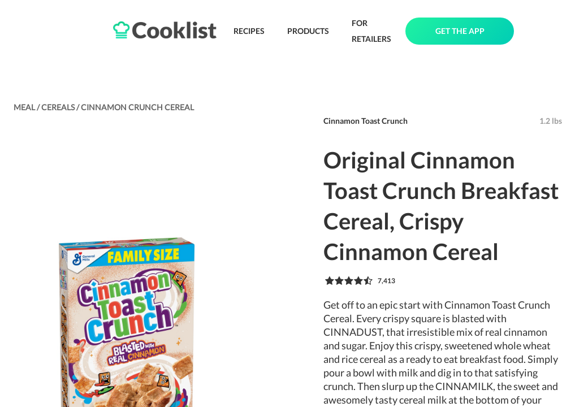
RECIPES (249, 31)
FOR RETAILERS (371, 31)
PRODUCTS (308, 31)
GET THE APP (460, 31)
